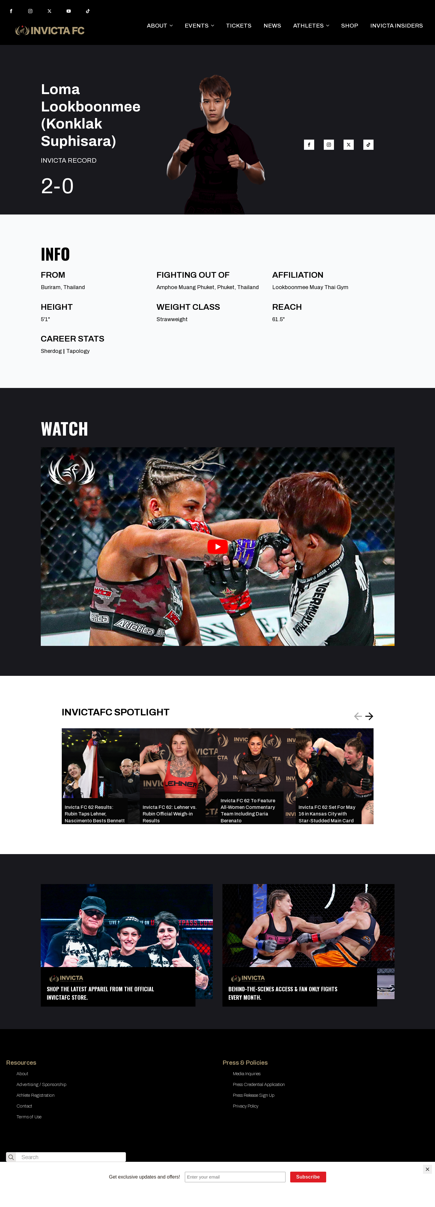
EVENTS (197, 25)
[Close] (427, 1169)
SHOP (349, 25)
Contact (24, 1106)
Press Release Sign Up (253, 1095)
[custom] (88, 11)
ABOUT (157, 25)
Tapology (78, 351)
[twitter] (49, 11)
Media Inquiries (247, 1073)
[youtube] (69, 11)
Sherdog (51, 351)
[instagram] (30, 11)
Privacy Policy (245, 1106)
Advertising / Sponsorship (41, 1084)
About (22, 1073)
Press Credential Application (259, 1084)
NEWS (272, 25)
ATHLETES (308, 25)
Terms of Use (29, 1116)
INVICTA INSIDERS (396, 25)
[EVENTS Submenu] (214, 25)
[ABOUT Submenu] (173, 25)
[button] (369, 716)
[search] (11, 1157)
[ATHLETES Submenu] (329, 25)
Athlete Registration (35, 1095)
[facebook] (11, 11)
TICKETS (239, 25)
